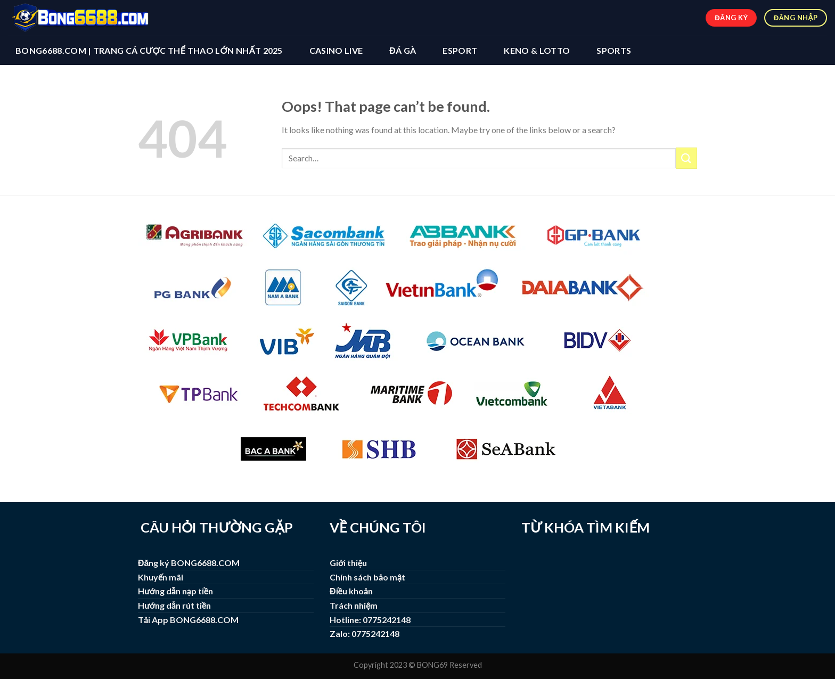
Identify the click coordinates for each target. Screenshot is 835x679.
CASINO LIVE (336, 50)
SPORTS (613, 50)
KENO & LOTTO (537, 50)
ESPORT (460, 50)
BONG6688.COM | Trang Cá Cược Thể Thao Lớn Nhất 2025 (149, 50)
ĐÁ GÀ (402, 50)
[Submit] (686, 158)
